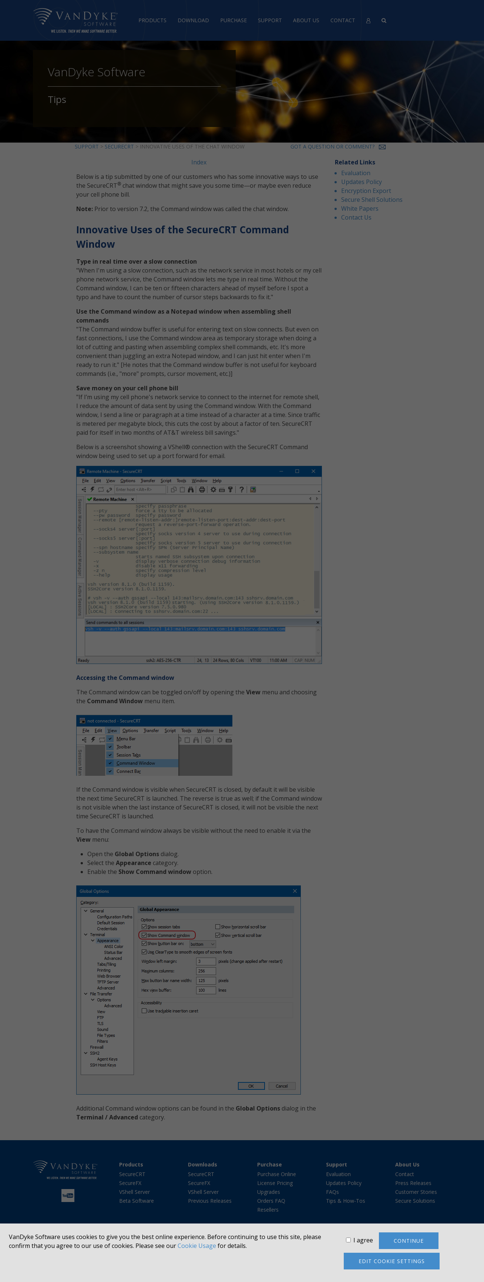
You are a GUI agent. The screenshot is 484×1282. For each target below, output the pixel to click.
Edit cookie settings (392, 1261)
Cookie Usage (197, 1246)
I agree (363, 1240)
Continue (409, 1240)
